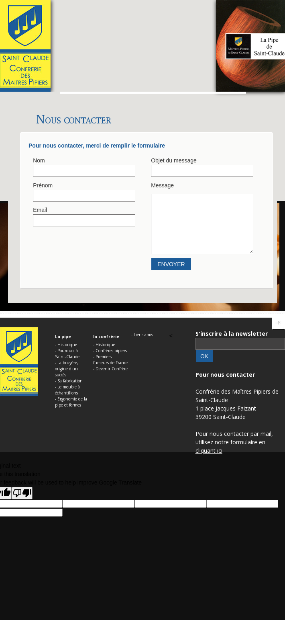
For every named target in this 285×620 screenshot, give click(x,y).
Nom (39, 160)
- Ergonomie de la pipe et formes (71, 402)
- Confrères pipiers (110, 350)
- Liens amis (142, 334)
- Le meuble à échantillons (67, 390)
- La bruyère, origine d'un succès (66, 369)
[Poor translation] (22, 493)
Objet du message (174, 160)
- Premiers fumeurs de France (110, 359)
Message (162, 185)
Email (40, 210)
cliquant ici (208, 450)
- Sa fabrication (69, 381)
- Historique (66, 344)
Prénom (43, 185)
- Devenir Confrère (110, 369)
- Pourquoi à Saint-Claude (67, 353)
